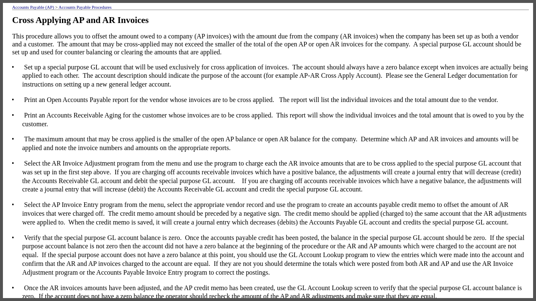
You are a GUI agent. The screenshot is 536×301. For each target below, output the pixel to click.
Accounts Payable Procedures (85, 7)
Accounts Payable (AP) (33, 7)
